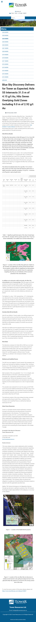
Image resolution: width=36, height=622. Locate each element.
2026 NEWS (5, 32)
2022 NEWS (5, 45)
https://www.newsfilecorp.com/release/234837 (14, 591)
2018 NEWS (5, 58)
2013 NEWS (5, 73)
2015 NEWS (5, 67)
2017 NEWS (5, 61)
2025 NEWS (5, 35)
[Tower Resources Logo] (18, 5)
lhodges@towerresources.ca (20, 610)
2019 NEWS (5, 54)
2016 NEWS (5, 64)
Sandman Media (22, 619)
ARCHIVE (4, 80)
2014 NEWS (5, 70)
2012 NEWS (5, 77)
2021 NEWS (5, 48)
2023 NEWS (5, 42)
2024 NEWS (5, 38)
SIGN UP (18, 11)
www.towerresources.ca (8, 439)
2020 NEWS (5, 51)
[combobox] (18, 17)
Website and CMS (14, 619)
